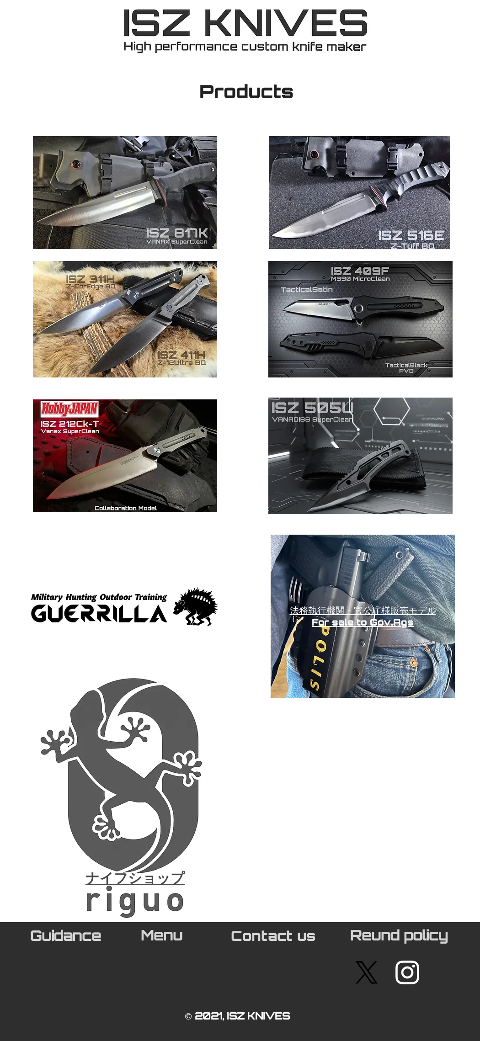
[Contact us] (274, 938)
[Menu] (162, 937)
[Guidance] (66, 938)
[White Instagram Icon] (407, 972)
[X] (367, 972)
